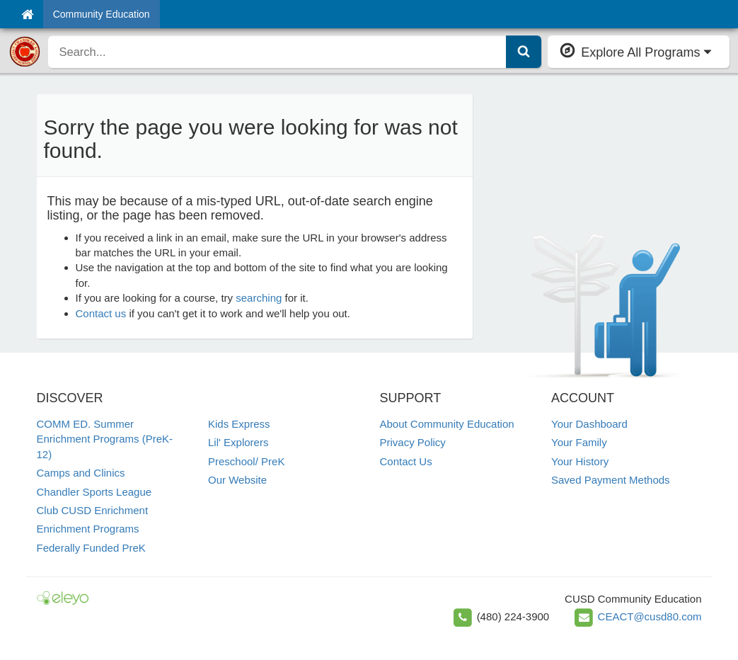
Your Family (579, 442)
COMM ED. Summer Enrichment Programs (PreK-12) (105, 439)
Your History (580, 461)
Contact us (101, 313)
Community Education (101, 14)
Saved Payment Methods (610, 480)
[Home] (27, 14)
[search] (277, 51)
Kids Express (239, 424)
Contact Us (406, 461)
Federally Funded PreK (91, 548)
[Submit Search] (523, 51)
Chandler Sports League (94, 492)
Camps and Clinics (81, 473)
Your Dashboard (589, 424)
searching (259, 298)
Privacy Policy (413, 442)
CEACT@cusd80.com (650, 616)
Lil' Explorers (238, 442)
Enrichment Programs (88, 529)
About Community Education (447, 424)
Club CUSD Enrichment (93, 510)
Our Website (237, 480)
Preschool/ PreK (246, 461)
